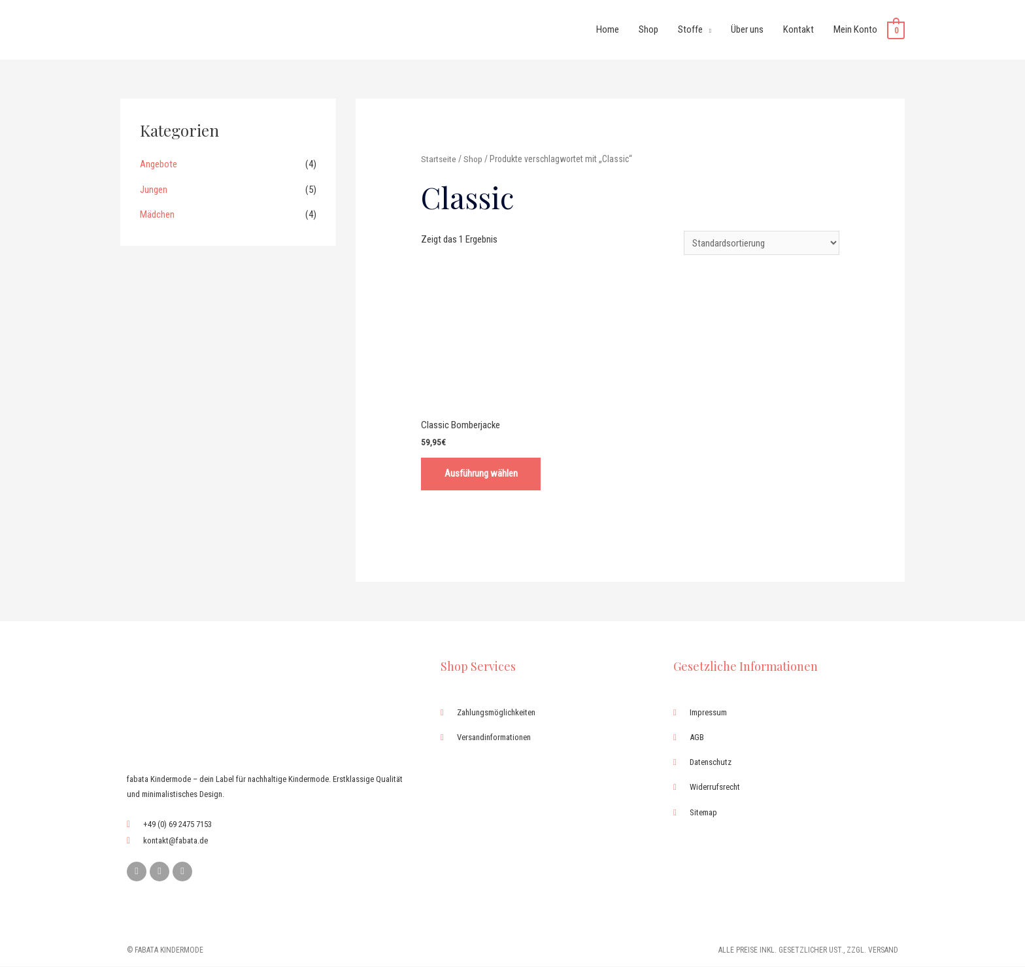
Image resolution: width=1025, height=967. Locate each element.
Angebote (158, 164)
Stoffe (690, 29)
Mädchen (157, 213)
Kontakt (798, 29)
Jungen (153, 188)
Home (607, 29)
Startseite (439, 158)
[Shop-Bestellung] (761, 243)
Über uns (747, 29)
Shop (648, 29)
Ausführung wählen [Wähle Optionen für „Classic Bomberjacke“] (482, 474)
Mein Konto (855, 29)
